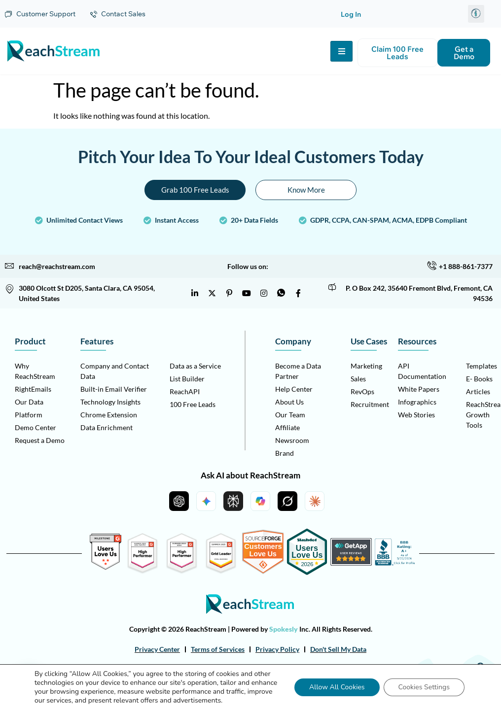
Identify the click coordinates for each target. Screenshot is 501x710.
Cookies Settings (424, 687)
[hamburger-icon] (341, 51)
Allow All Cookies (337, 687)
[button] (476, 14)
